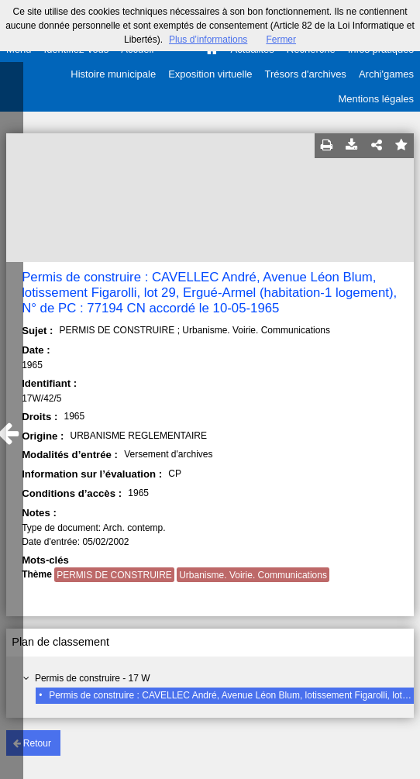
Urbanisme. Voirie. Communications (253, 575)
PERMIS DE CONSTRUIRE (114, 575)
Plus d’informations (208, 39)
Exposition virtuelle (210, 74)
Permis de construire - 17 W (92, 678)
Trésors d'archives (305, 74)
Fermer (281, 39)
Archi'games (386, 74)
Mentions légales (376, 99)
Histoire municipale (113, 74)
